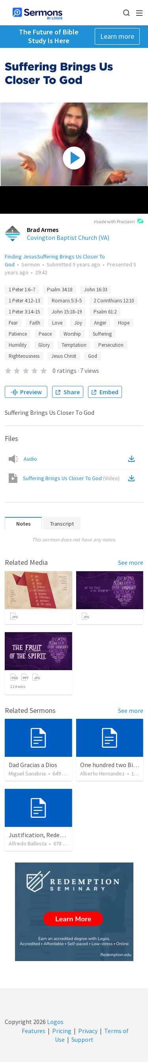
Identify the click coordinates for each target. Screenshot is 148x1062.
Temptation (74, 345)
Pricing (61, 1031)
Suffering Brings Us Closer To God (71, 478)
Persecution (111, 345)
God (92, 356)
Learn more (117, 36)
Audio (30, 458)
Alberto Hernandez (102, 773)
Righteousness (24, 356)
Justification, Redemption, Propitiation (63, 835)
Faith (35, 322)
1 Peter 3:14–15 (24, 311)
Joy (78, 322)
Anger (100, 322)
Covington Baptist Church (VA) (68, 237)
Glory (44, 345)
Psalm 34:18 (59, 289)
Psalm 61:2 (105, 311)
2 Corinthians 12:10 (114, 300)
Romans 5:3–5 (67, 300)
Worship (72, 334)
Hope (123, 322)
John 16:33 (95, 289)
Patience (18, 334)
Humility (17, 345)
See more (130, 562)
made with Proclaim (118, 222)
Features (33, 1031)
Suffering (102, 334)
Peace (45, 334)
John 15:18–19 (67, 311)
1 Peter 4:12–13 (24, 300)
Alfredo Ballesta (28, 843)
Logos (55, 1022)
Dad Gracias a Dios (33, 765)
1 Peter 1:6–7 (22, 289)
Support (82, 1039)
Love (57, 322)
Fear (13, 322)
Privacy (87, 1031)
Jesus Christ (63, 356)
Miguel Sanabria (27, 773)
